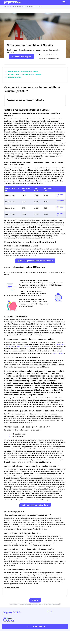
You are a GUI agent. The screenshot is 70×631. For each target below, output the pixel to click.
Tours (54, 352)
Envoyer (35, 599)
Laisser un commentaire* (35, 591)
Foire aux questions (14, 77)
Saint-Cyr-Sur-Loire (23, 346)
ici (54, 127)
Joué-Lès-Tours (9, 346)
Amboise (61, 352)
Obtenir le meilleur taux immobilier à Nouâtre (22, 71)
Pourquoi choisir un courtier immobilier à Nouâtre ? (24, 74)
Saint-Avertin (61, 344)
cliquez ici (58, 603)
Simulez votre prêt (21, 57)
